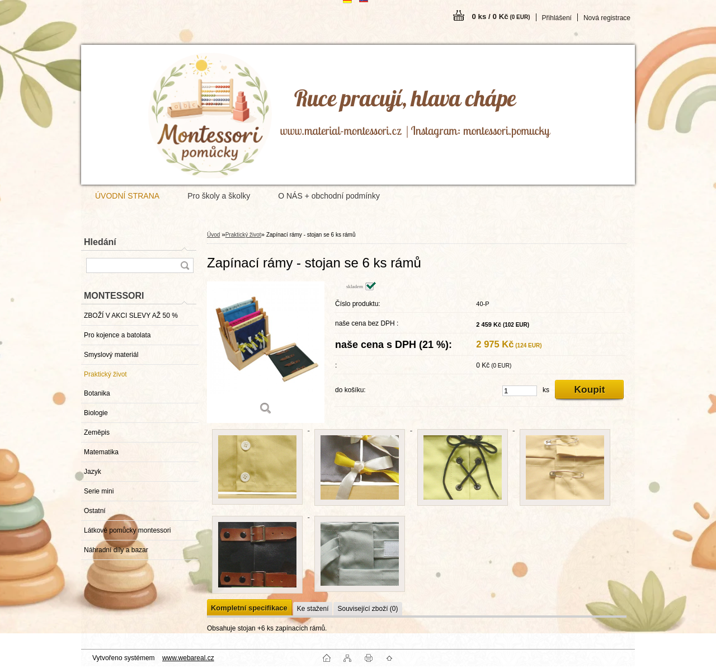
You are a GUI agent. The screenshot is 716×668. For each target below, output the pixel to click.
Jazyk (92, 472)
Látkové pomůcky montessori (127, 530)
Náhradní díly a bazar (116, 550)
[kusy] (519, 390)
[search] (184, 265)
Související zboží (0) (367, 609)
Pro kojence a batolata (117, 335)
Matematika (101, 452)
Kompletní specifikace (249, 608)
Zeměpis (97, 432)
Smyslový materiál (111, 355)
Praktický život (105, 374)
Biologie (96, 413)
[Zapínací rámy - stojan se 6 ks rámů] (266, 352)
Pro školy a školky (218, 195)
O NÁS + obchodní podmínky (329, 195)
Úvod (213, 235)
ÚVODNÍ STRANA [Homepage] (127, 195)
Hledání (100, 242)
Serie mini (99, 491)
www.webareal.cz (188, 658)
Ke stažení (313, 609)
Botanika (97, 393)
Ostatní (95, 511)
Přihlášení (557, 18)
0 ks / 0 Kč (501, 16)
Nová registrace (606, 18)
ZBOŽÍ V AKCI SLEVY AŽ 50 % (131, 315)
